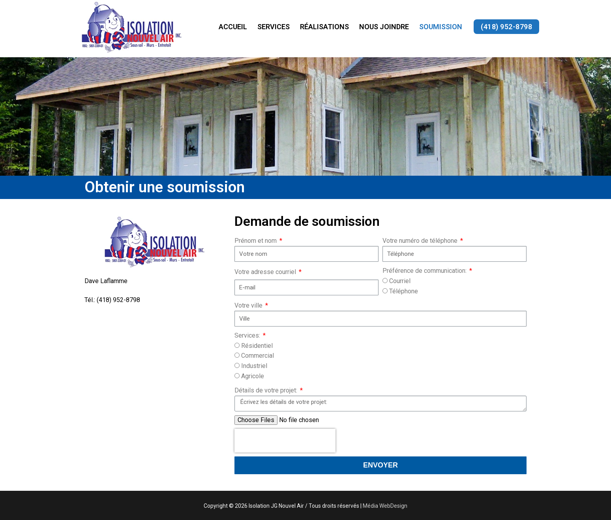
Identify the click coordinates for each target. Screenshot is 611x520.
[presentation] (284, 440)
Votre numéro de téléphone (420, 240)
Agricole (252, 376)
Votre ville (249, 305)
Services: (248, 335)
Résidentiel (257, 345)
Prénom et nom (256, 240)
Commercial (257, 355)
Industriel (254, 366)
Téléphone (403, 291)
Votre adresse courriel (266, 272)
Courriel (399, 281)
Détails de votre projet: (266, 390)
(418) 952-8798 (506, 27)
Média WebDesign (385, 506)
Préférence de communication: (425, 270)
